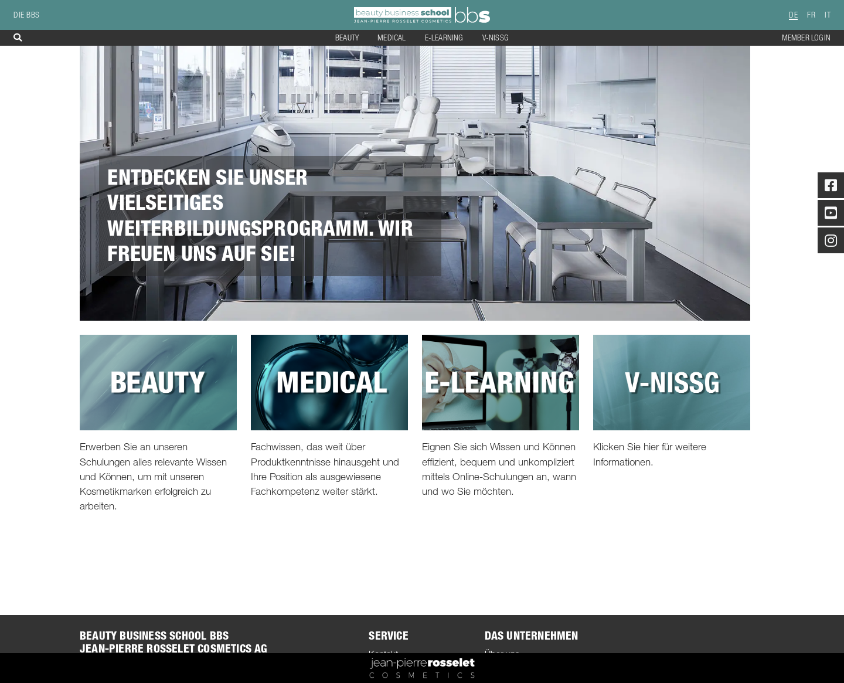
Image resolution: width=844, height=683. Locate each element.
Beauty (347, 38)
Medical (391, 38)
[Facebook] (831, 187)
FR (811, 15)
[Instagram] (831, 242)
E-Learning (444, 38)
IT (828, 15)
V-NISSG (495, 38)
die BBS (26, 15)
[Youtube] (831, 215)
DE (793, 15)
